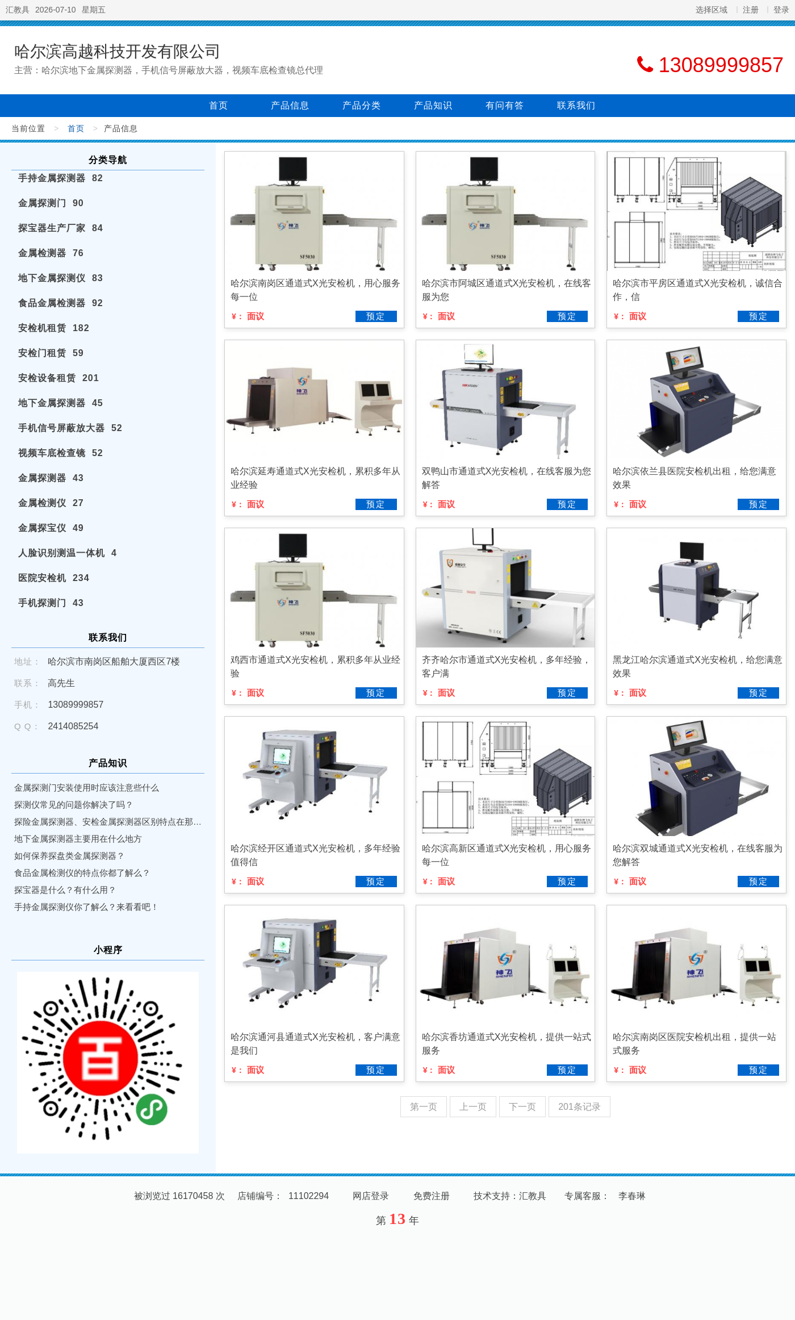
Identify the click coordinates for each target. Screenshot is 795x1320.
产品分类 (361, 105)
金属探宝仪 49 (51, 528)
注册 (751, 9)
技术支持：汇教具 (510, 1196)
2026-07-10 (55, 9)
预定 (376, 316)
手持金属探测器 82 (60, 178)
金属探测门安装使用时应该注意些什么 (86, 787)
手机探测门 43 (51, 603)
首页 (218, 105)
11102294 (308, 1196)
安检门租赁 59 (51, 353)
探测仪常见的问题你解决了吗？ (73, 804)
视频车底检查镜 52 (60, 453)
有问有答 (505, 105)
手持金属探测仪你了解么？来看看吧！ (86, 907)
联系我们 (576, 105)
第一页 (423, 1107)
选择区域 (711, 9)
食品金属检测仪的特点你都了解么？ (82, 873)
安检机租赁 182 (54, 328)
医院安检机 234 (54, 578)
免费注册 (431, 1196)
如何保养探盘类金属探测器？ (69, 855)
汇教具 (18, 9)
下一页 (522, 1107)
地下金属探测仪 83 (60, 278)
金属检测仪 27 (51, 503)
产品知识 (433, 105)
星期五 (94, 9)
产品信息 (290, 105)
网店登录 (371, 1196)
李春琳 (632, 1196)
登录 (781, 9)
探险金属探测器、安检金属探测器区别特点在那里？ (108, 821)
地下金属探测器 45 (60, 403)
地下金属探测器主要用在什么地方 (78, 838)
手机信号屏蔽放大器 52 (70, 428)
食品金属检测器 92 (60, 303)
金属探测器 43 (51, 478)
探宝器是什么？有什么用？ (65, 890)
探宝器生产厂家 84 (60, 228)
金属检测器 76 (51, 253)
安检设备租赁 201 (58, 378)
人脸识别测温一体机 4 (67, 553)
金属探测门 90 (51, 203)
